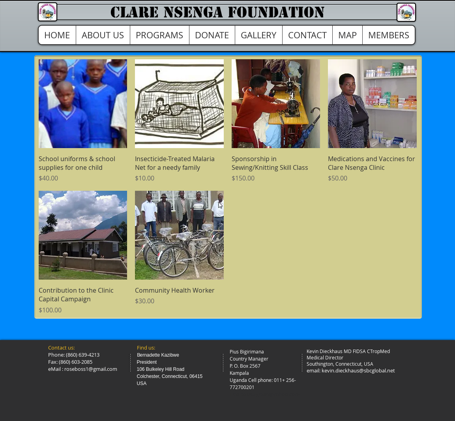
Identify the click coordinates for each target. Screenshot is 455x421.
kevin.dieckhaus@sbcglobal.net (358, 370)
